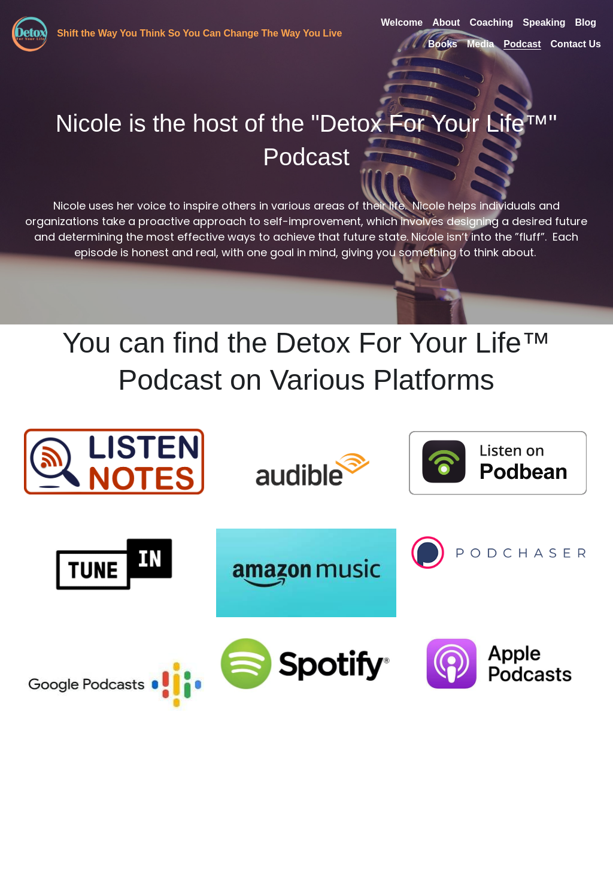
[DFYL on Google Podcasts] (114, 684)
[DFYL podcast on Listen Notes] (114, 461)
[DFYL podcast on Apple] (498, 663)
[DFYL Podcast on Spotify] (306, 663)
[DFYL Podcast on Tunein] (114, 564)
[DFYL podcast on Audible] (306, 473)
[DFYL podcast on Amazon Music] (306, 573)
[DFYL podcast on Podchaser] (498, 553)
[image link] (29, 33)
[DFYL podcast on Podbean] (498, 462)
